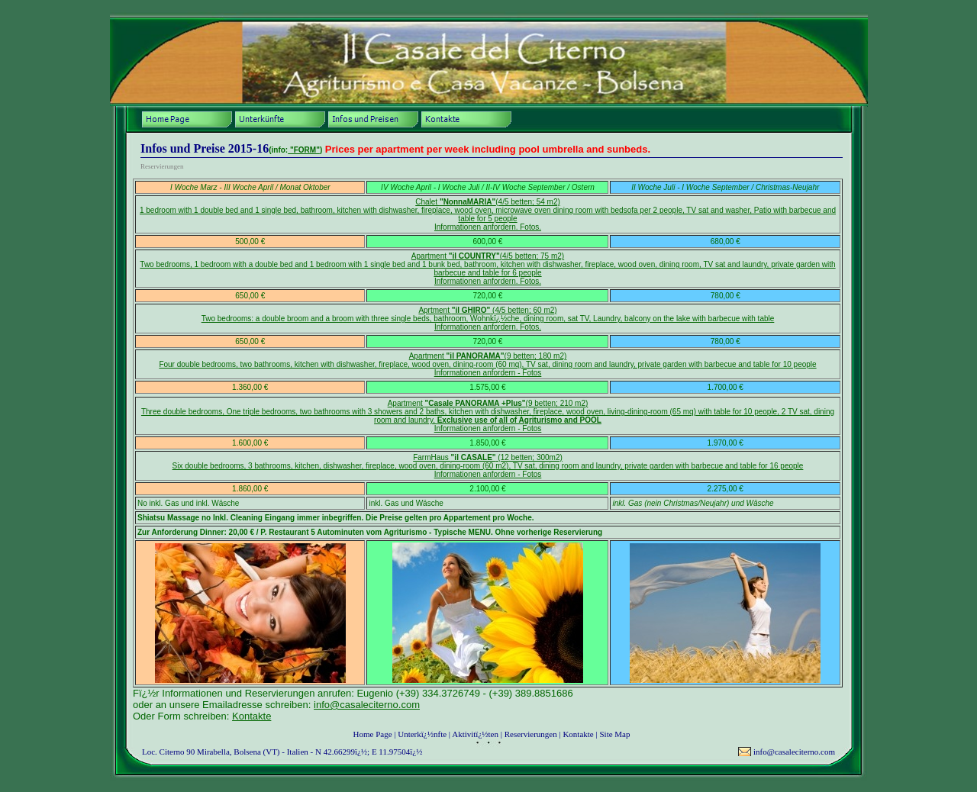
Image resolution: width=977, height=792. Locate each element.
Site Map (614, 734)
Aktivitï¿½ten (475, 734)
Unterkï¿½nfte (422, 734)
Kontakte (251, 716)
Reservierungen (531, 734)
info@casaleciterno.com (367, 704)
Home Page (372, 734)
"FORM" (304, 150)
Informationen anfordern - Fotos (488, 373)
